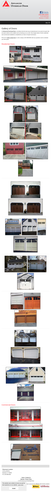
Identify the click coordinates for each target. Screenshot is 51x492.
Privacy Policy (28, 479)
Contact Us (28, 477)
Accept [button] (13, 488)
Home (23, 477)
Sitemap (22, 479)
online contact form (11, 37)
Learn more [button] (20, 485)
